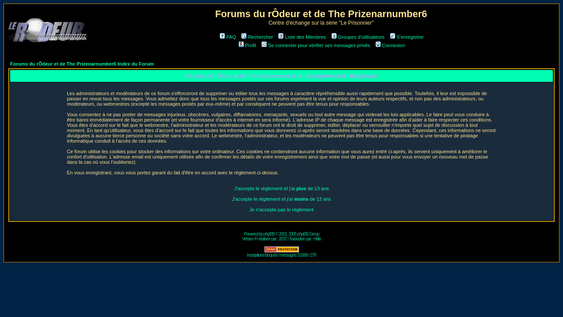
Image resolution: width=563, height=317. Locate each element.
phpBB (269, 234)
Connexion (390, 45)
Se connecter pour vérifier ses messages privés (315, 45)
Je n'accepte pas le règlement (282, 209)
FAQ (228, 37)
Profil (247, 45)
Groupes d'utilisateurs (358, 37)
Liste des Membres (302, 37)
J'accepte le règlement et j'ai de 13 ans (281, 188)
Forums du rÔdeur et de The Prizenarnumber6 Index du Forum (82, 63)
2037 (283, 238)
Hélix (317, 238)
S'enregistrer (407, 37)
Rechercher (257, 37)
